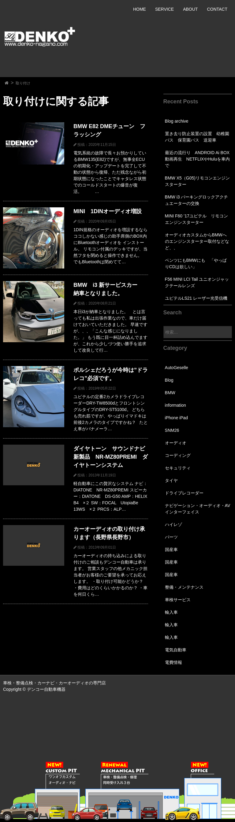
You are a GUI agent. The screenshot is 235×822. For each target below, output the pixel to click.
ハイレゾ (173, 524)
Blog (169, 380)
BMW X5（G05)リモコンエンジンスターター (197, 181)
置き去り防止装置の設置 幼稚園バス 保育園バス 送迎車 (197, 137)
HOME (139, 9)
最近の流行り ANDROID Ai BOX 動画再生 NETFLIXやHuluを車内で (197, 159)
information (175, 405)
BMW (170, 392)
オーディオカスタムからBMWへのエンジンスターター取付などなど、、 (197, 241)
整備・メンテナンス (184, 587)
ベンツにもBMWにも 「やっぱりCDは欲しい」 (196, 263)
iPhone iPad (176, 417)
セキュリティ (178, 467)
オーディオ (175, 442)
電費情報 (173, 662)
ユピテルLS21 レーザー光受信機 (196, 298)
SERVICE (164, 9)
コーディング (178, 455)
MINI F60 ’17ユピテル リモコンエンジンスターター (196, 219)
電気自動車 (175, 649)
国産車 (171, 549)
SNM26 (172, 430)
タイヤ (171, 480)
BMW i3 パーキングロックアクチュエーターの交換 (196, 200)
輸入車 (171, 612)
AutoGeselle (176, 367)
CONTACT (217, 9)
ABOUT (190, 9)
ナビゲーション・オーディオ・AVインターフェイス (197, 508)
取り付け (23, 83)
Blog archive (176, 121)
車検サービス (178, 599)
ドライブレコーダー (184, 493)
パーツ (171, 537)
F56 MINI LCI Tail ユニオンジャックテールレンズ (197, 282)
